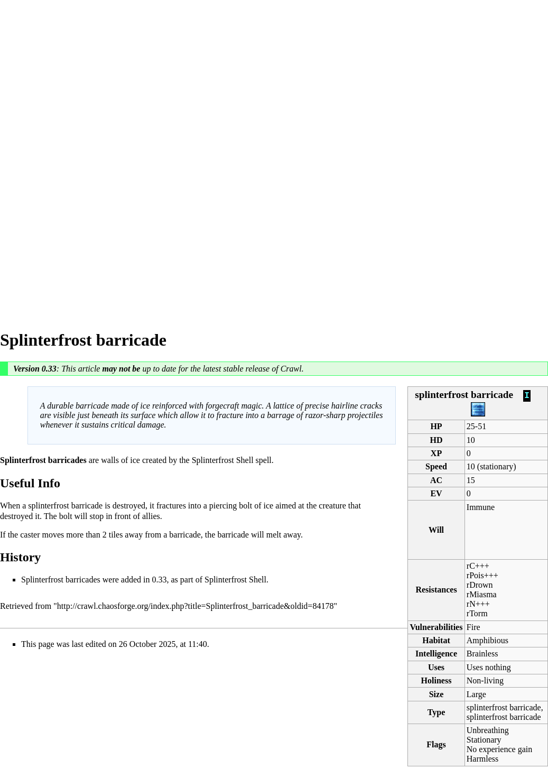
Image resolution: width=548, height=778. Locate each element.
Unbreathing (488, 730)
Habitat (436, 640)
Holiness (436, 680)
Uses (436, 667)
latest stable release (236, 368)
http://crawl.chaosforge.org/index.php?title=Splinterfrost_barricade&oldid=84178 (195, 605)
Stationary (484, 739)
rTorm (477, 613)
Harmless (482, 758)
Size (436, 694)
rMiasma (482, 594)
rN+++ (478, 603)
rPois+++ (482, 575)
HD (436, 440)
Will (436, 529)
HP (436, 426)
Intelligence (436, 653)
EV (436, 493)
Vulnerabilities (436, 627)
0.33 (49, 368)
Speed (436, 466)
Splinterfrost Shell (223, 460)
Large (476, 694)
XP (436, 453)
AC (436, 480)
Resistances (436, 589)
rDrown (480, 584)
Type (436, 712)
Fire (473, 627)
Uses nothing (489, 667)
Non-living (485, 680)
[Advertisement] (42, 158)
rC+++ (478, 565)
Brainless (482, 653)
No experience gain (499, 749)
